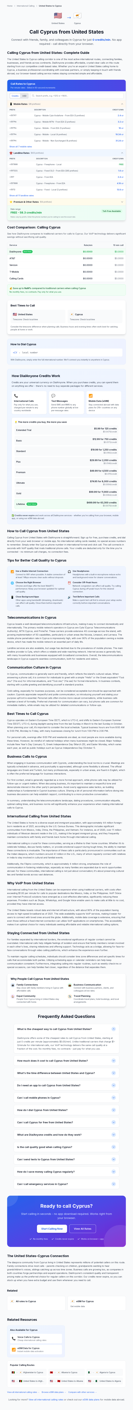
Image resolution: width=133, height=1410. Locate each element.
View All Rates (82, 1228)
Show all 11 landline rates (21, 195)
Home (10, 6)
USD (24, 96)
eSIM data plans (91, 1399)
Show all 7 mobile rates (20, 146)
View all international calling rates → (23, 1392)
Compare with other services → (82, 1392)
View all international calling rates (46, 1399)
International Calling (25, 6)
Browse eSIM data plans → (54, 1392)
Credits (15, 96)
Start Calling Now (52, 1228)
